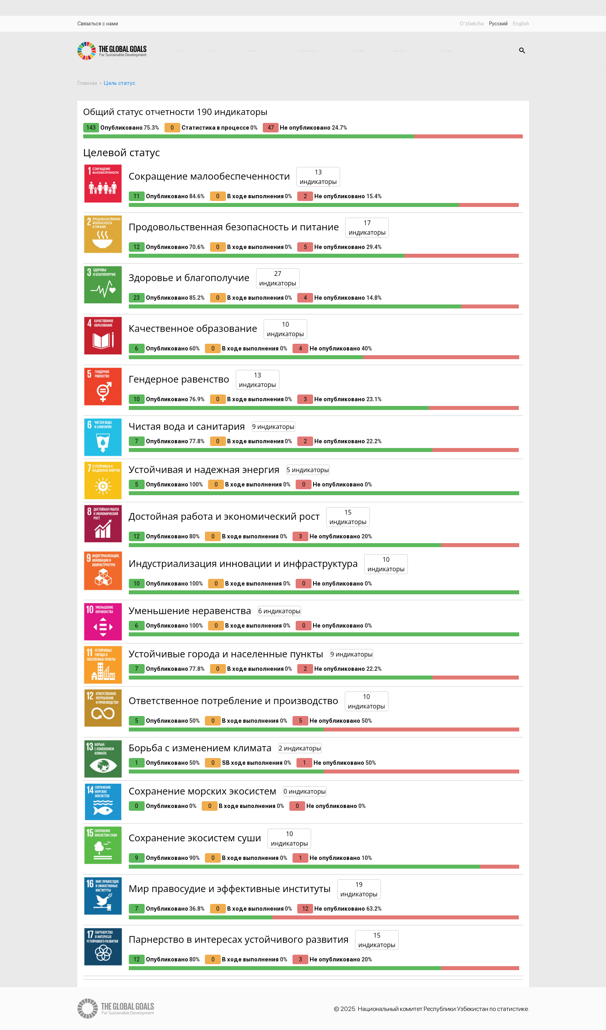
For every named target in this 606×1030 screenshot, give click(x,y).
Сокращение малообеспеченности (209, 175)
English (521, 24)
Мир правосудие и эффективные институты (230, 888)
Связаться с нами (97, 24)
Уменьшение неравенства (190, 610)
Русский (498, 24)
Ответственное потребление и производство (233, 700)
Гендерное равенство (179, 378)
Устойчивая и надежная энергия (204, 469)
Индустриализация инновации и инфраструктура (243, 563)
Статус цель (446, 51)
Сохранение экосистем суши (195, 837)
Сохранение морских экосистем (203, 790)
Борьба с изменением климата (200, 747)
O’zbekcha (472, 24)
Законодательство (307, 51)
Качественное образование (193, 328)
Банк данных (400, 51)
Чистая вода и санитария (187, 426)
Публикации (252, 51)
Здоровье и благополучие (189, 277)
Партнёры (359, 51)
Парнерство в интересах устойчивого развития (239, 939)
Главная (180, 51)
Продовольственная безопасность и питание (234, 226)
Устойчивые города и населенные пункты (226, 653)
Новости (213, 51)
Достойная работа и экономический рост (224, 516)
